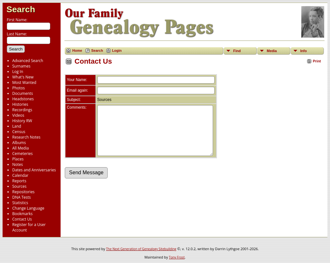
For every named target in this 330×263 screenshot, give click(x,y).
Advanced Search (27, 60)
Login (117, 50)
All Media (20, 148)
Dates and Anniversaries (34, 170)
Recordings (22, 110)
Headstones (23, 99)
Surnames (21, 66)
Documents (22, 93)
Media (272, 51)
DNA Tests (21, 197)
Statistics (20, 202)
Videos (18, 115)
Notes (17, 164)
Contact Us (22, 219)
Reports (19, 181)
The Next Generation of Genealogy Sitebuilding (141, 249)
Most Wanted (24, 82)
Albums (19, 142)
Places (18, 159)
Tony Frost (177, 257)
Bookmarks (22, 213)
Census (18, 131)
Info (303, 51)
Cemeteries (22, 153)
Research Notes (26, 137)
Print (317, 61)
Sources (19, 186)
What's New (23, 77)
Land (16, 126)
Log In (17, 71)
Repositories (23, 192)
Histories (20, 104)
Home (77, 50)
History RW (22, 120)
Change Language (28, 208)
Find (237, 51)
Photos (18, 88)
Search (20, 9)
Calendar (20, 175)
